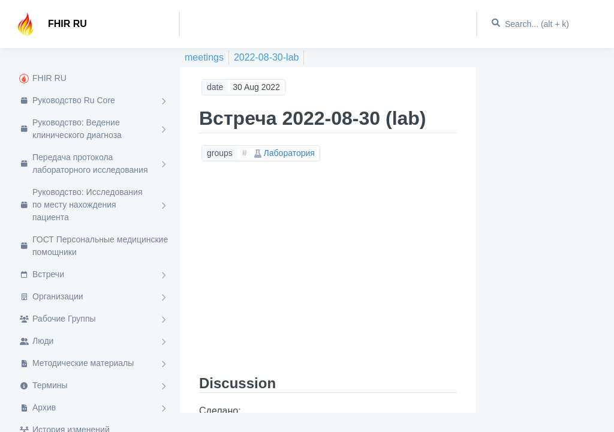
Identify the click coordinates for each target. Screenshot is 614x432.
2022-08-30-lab (266, 57)
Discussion (237, 383)
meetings (204, 57)
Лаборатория (284, 153)
